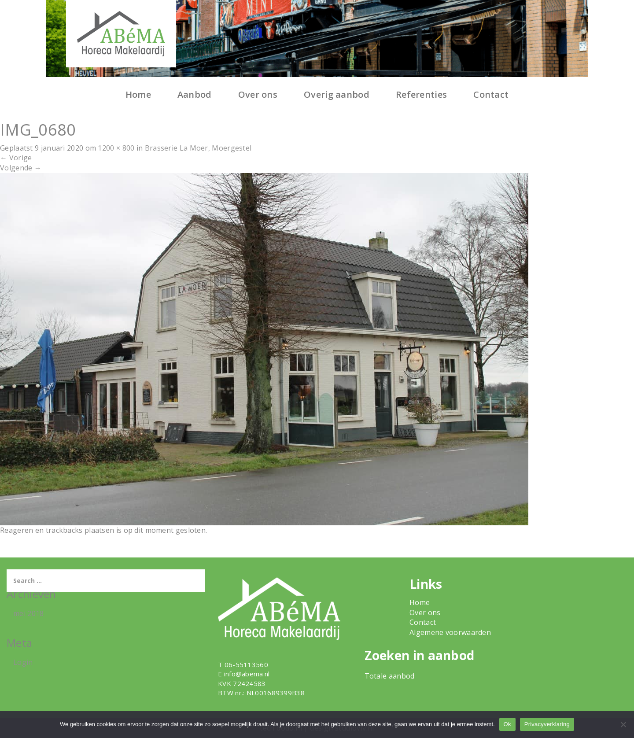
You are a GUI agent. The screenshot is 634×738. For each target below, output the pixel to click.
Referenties (421, 94)
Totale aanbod (390, 676)
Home (138, 94)
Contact (491, 94)
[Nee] (623, 724)
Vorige (16, 157)
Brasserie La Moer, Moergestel (198, 148)
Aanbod (194, 94)
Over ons (257, 94)
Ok (507, 724)
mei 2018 (28, 613)
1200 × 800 (116, 148)
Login (23, 662)
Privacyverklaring (547, 724)
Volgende (20, 168)
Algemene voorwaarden (450, 632)
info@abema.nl (247, 673)
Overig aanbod (336, 94)
